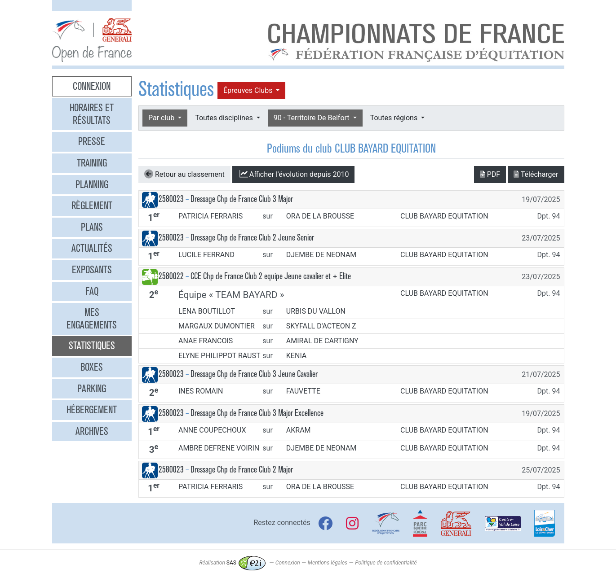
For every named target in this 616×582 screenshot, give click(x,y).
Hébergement (91, 409)
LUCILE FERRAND (206, 254)
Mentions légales (327, 563)
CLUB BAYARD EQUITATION (444, 216)
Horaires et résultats (92, 114)
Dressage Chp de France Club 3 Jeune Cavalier (254, 374)
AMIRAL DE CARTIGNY (322, 341)
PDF (490, 174)
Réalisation (232, 563)
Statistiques (92, 345)
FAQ (91, 291)
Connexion (92, 86)
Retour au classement (184, 174)
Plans (92, 227)
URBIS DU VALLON (316, 311)
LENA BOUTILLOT (206, 311)
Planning (91, 184)
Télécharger (536, 174)
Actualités (91, 248)
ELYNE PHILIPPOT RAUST (219, 355)
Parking (91, 388)
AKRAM (298, 430)
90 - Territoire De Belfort (312, 118)
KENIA (296, 355)
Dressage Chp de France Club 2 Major (242, 469)
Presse (91, 141)
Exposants (92, 269)
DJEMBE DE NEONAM (321, 254)
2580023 (171, 199)
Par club (162, 118)
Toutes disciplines (224, 118)
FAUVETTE (303, 391)
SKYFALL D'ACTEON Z (321, 326)
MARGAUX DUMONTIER (216, 326)
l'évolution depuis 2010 (293, 174)
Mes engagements (91, 318)
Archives (91, 431)
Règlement (91, 205)
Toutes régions (394, 118)
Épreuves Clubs (248, 90)
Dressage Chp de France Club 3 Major (242, 199)
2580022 (171, 276)
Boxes (91, 367)
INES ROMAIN (200, 391)
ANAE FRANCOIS (205, 341)
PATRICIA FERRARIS (210, 216)
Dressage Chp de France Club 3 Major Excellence (257, 413)
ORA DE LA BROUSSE (320, 216)
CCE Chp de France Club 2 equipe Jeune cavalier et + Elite (271, 276)
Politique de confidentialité (386, 563)
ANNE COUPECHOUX (212, 430)
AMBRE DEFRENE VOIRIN (218, 448)
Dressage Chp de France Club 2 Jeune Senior (252, 237)
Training (92, 163)
